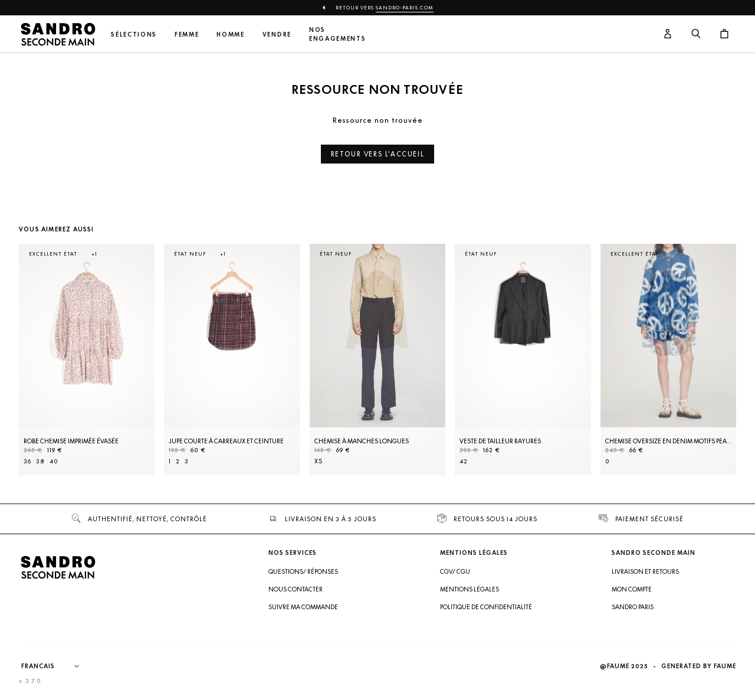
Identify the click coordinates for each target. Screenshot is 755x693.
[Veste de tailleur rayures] (522, 359)
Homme (230, 34)
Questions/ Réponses (303, 571)
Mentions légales (469, 589)
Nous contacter (295, 589)
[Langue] (56, 666)
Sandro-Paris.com (405, 8)
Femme (187, 34)
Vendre (276, 34)
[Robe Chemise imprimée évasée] (87, 359)
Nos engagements (337, 34)
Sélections (134, 34)
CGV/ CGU (455, 571)
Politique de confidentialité (486, 606)
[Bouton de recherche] (696, 34)
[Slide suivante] (712, 371)
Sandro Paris (633, 606)
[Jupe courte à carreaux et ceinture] (232, 359)
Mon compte (632, 589)
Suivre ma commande (303, 606)
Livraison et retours (645, 571)
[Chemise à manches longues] (377, 359)
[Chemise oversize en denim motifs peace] (668, 359)
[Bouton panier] (724, 34)
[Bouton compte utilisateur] (668, 34)
